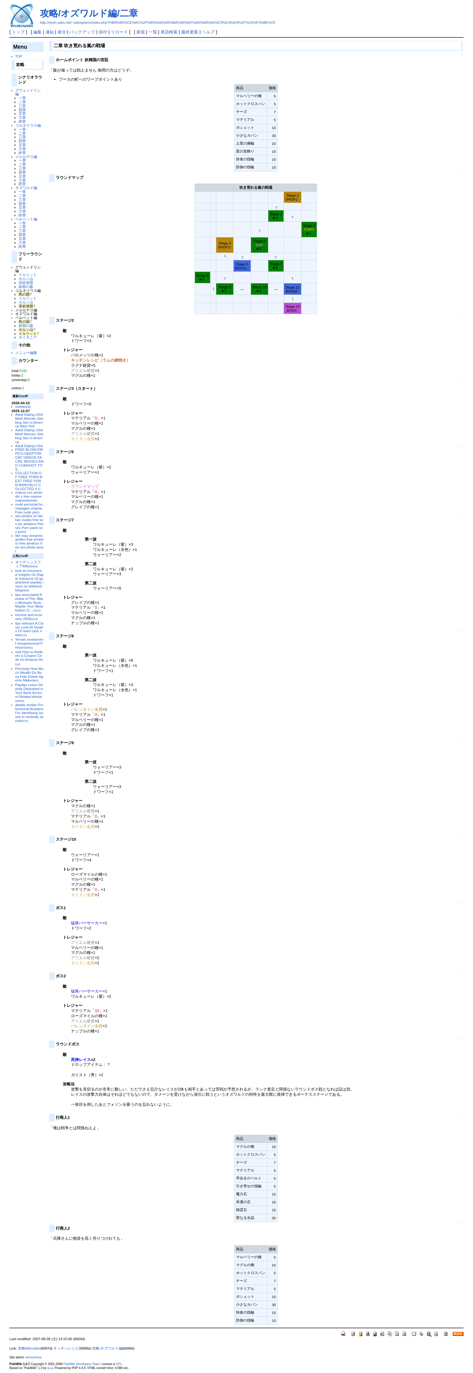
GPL (119, 1364)
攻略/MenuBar (29, 1348)
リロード (119, 32)
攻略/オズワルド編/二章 (89, 13)
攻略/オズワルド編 (107, 1348)
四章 (22, 110)
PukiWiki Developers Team (81, 1364)
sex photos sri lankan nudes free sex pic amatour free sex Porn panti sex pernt (29, 523)
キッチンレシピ (66, 1348)
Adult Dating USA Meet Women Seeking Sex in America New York (29, 420)
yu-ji (50, 1368)
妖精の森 (26, 287)
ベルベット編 (26, 219)
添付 (103, 32)
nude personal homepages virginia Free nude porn (29, 508)
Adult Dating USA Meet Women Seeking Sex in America (29, 435)
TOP (19, 56)
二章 (22, 102)
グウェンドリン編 (28, 92)
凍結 (49, 32)
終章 (22, 121)
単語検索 (169, 32)
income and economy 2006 (28, 617)
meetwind (22, 406)
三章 (22, 106)
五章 (22, 113)
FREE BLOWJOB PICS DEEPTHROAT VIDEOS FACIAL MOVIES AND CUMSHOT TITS (29, 459)
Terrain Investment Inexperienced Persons (29, 643)
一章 (22, 98)
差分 (62, 32)
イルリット (28, 275)
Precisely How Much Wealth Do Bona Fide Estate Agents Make (29, 674)
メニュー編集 (26, 353)
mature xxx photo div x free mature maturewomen (28, 496)
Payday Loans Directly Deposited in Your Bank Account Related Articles (29, 692)
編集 (37, 32)
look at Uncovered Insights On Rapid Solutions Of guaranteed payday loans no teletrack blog (29, 580)
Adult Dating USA (29, 446)
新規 (140, 32)
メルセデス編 (26, 157)
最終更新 (189, 32)
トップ (18, 32)
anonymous (33, 1357)
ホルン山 (26, 279)
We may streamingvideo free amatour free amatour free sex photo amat (29, 543)
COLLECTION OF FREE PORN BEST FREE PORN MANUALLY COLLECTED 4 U (28, 480)
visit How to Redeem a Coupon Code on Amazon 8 (29, 658)
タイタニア (28, 337)
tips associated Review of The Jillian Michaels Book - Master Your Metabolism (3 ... (29, 602)
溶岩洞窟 (26, 283)
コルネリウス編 (28, 125)
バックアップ (82, 32)
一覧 (153, 32)
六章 (22, 117)
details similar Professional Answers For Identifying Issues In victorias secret (29, 712)
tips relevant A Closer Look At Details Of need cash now (29, 629)
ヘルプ (208, 32)
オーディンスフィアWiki (28, 564)
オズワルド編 (26, 188)
